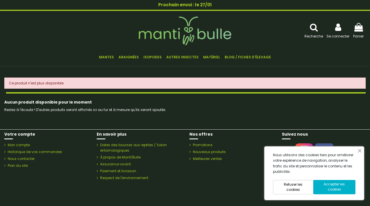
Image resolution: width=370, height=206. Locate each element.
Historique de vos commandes (35, 151)
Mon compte (19, 144)
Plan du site (18, 165)
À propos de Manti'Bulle (120, 157)
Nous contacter (21, 158)
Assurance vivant (115, 164)
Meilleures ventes (207, 158)
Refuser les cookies (293, 187)
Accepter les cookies (334, 187)
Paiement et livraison (118, 171)
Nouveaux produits (209, 151)
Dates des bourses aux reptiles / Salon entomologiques (133, 147)
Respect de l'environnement (124, 177)
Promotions (203, 144)
